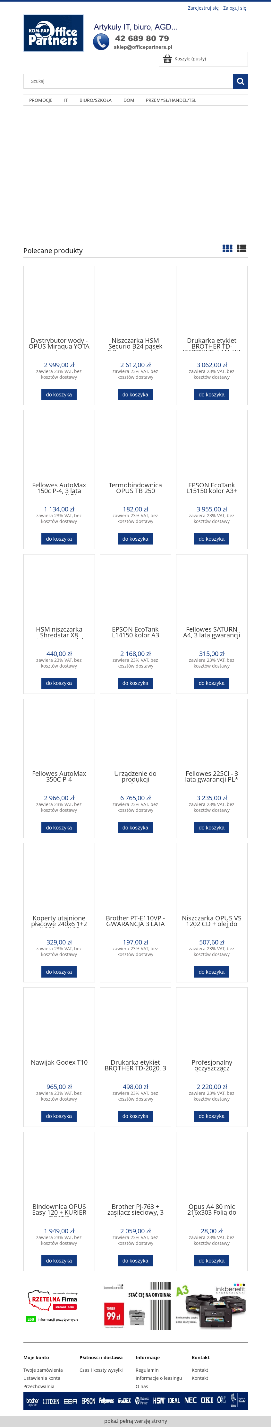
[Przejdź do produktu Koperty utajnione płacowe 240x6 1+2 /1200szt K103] (59, 878)
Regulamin (147, 1370)
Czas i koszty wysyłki (101, 1370)
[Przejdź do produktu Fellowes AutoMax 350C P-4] (59, 734)
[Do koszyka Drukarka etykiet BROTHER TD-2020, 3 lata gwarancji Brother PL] (135, 1116)
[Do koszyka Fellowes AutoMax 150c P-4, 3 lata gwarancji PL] (59, 539)
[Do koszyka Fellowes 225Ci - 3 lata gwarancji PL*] (211, 827)
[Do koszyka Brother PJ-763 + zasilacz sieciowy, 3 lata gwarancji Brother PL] (135, 1260)
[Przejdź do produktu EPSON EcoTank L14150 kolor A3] (135, 589)
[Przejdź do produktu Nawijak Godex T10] (59, 1022)
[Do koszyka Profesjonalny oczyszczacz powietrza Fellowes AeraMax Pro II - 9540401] (211, 1116)
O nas (142, 1386)
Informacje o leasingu (159, 1378)
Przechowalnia (39, 1386)
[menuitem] (40, 100)
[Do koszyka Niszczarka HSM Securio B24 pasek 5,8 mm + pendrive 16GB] (135, 394)
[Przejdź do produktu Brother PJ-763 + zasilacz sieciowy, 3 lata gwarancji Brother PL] (135, 1167)
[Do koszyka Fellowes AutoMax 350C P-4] (59, 827)
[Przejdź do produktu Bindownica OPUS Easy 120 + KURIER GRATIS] (59, 1167)
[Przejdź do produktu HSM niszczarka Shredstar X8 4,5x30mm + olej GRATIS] (59, 589)
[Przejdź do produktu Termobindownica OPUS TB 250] (135, 445)
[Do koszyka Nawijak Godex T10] (59, 1116)
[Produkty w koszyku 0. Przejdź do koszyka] (185, 59)
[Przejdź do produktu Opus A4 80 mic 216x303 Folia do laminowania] (212, 1167)
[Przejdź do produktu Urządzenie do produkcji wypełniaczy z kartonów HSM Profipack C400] (135, 734)
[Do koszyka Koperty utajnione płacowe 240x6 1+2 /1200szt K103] (59, 972)
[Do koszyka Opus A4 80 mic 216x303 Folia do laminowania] (211, 1260)
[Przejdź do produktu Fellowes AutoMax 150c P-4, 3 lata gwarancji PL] (59, 445)
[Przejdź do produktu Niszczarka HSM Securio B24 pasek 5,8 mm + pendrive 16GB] (135, 301)
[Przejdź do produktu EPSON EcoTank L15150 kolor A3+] (212, 445)
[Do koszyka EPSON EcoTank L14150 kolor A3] (135, 683)
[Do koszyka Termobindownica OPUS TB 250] (135, 539)
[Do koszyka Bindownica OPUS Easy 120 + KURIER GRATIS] (59, 1260)
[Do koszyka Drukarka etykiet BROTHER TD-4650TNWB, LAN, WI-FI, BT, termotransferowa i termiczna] (211, 394)
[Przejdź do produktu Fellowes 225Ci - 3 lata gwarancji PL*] (212, 734)
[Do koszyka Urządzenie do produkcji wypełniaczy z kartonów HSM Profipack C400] (135, 827)
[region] (135, 171)
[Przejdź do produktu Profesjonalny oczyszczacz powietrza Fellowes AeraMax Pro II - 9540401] (212, 1022)
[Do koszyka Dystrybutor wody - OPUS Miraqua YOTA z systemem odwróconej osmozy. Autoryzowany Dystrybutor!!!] (59, 394)
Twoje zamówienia (43, 1370)
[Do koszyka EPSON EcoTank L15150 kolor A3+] (211, 539)
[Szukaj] (240, 81)
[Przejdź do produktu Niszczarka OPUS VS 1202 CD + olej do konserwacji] (212, 878)
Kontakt (200, 1370)
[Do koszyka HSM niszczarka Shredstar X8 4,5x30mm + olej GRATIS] (59, 683)
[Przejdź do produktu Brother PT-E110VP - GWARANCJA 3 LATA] (135, 878)
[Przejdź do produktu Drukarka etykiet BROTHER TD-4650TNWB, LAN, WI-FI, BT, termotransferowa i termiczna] (212, 301)
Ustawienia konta (41, 1378)
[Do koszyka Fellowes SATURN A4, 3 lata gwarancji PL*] (211, 683)
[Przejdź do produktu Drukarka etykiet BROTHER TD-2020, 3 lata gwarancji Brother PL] (135, 1022)
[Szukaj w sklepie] (129, 81)
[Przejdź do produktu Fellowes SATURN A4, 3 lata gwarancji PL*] (212, 589)
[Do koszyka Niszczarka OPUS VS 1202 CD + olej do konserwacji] (211, 972)
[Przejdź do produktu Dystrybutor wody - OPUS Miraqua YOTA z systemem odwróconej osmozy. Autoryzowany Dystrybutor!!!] (59, 301)
